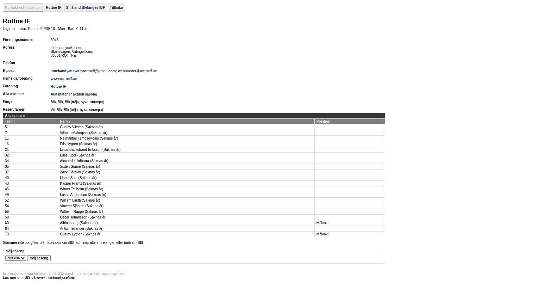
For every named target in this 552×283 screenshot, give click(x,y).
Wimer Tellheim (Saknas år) (81, 189)
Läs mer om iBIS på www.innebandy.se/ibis (39, 277)
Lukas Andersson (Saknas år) (83, 195)
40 (7, 178)
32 (7, 155)
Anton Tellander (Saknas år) (82, 228)
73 (7, 234)
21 (7, 150)
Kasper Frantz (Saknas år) (80, 183)
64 (7, 228)
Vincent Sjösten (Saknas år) (82, 206)
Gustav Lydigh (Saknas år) (80, 234)
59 (7, 217)
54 (7, 206)
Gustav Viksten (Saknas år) (81, 127)
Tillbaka (116, 8)
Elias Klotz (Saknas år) (77, 155)
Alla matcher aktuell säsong (74, 94)
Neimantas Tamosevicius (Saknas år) (89, 138)
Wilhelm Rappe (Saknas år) (81, 212)
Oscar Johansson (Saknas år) (83, 217)
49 (7, 195)
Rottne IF (53, 8)
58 (7, 212)
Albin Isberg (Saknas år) (79, 223)
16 (7, 144)
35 (7, 166)
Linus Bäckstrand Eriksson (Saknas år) (90, 150)
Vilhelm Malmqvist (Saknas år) (83, 133)
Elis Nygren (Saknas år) (78, 144)
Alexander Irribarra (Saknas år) (84, 161)
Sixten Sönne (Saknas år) (80, 166)
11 (7, 138)
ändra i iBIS (133, 243)
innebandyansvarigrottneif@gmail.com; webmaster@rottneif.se (104, 71)
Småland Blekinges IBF (85, 8)
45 (7, 189)
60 (7, 223)
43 (7, 183)
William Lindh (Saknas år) (80, 200)
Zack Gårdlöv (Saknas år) (80, 172)
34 (7, 161)
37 (7, 172)
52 (7, 200)
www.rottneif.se (64, 79)
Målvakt (322, 223)
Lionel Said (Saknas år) (78, 178)
